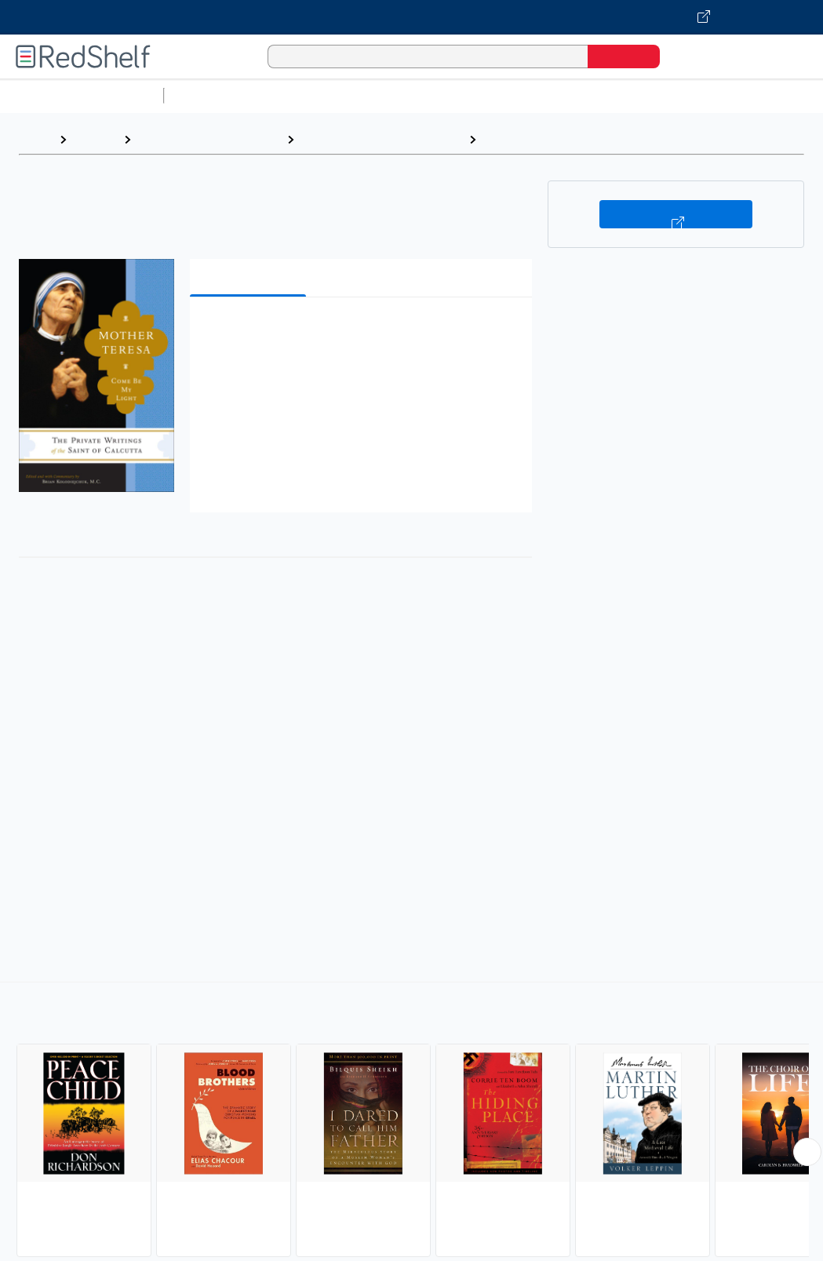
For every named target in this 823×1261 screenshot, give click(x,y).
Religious (510, 139)
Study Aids (212, 95)
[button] (364, 333)
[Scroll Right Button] (807, 1152)
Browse (95, 139)
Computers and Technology (448, 95)
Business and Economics (609, 95)
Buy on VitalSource (675, 214)
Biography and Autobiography (381, 139)
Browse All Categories (81, 95)
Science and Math (307, 95)
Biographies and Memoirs (208, 139)
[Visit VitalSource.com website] (411, 17)
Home (35, 139)
